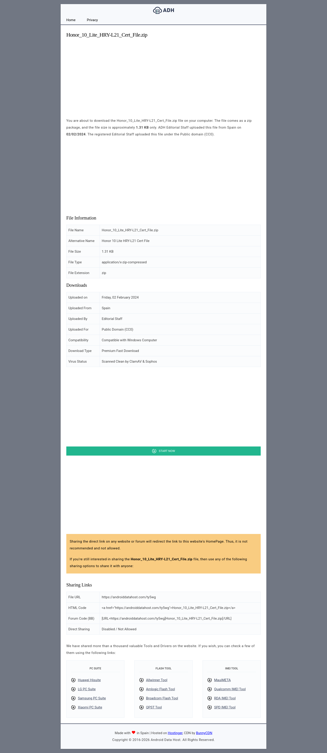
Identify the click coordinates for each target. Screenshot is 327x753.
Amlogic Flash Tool (160, 689)
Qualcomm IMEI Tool (230, 689)
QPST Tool (154, 707)
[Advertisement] (163, 74)
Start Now (167, 451)
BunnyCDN (204, 733)
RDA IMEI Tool (225, 698)
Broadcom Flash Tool (162, 698)
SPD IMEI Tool (224, 707)
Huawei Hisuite (89, 680)
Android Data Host (163, 10)
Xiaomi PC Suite (90, 707)
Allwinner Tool (156, 680)
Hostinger (175, 733)
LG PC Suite (87, 689)
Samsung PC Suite (92, 698)
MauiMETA (222, 680)
